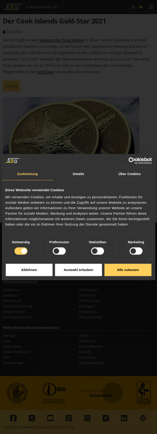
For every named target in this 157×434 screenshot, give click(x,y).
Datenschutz (12, 346)
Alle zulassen (128, 260)
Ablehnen (29, 260)
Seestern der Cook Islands (61, 40)
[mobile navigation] (151, 7)
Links (6, 341)
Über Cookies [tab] (129, 164)
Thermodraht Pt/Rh (93, 271)
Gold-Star (45, 71)
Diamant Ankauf (15, 271)
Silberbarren (12, 301)
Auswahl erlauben (78, 260)
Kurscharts (87, 357)
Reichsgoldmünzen (17, 317)
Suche (83, 335)
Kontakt (85, 352)
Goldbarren (11, 290)
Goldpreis (10, 295)
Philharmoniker (91, 317)
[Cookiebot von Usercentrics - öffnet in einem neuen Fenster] (132, 150)
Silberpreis (87, 295)
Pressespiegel (13, 363)
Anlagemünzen (14, 311)
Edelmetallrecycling (18, 306)
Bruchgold (87, 306)
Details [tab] (78, 164)
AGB (6, 357)
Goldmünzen (89, 290)
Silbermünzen (89, 301)
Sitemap (9, 335)
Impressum (87, 341)
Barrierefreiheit (91, 346)
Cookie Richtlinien (16, 352)
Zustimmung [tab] (27, 164)
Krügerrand (88, 311)
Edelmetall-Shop (91, 363)
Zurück (11, 85)
